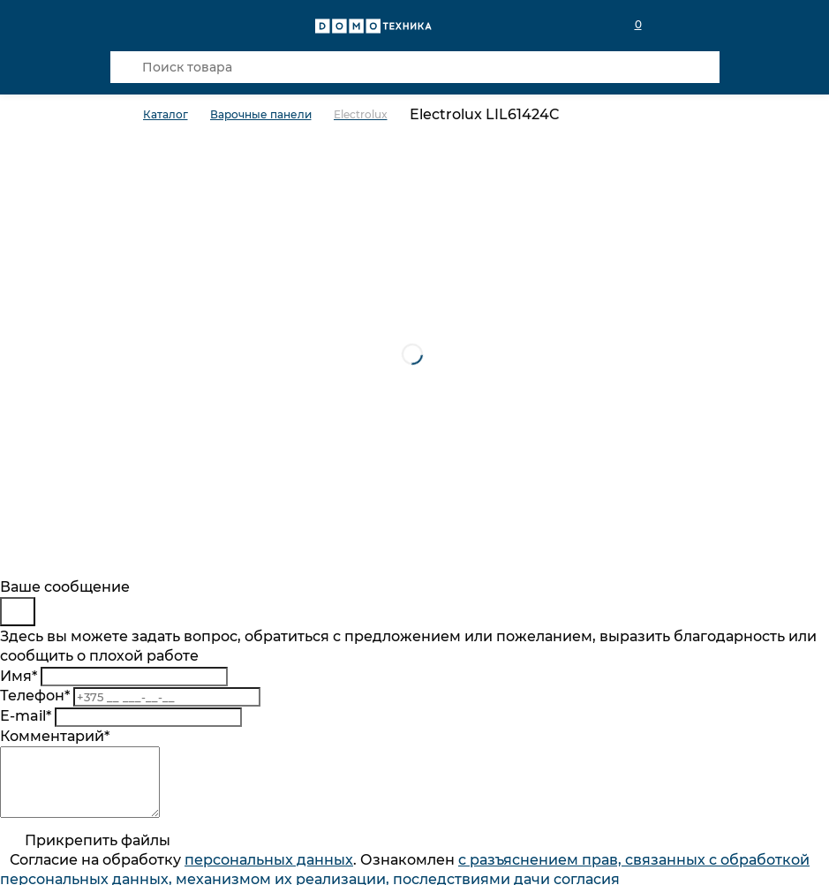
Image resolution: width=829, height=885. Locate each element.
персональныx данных (269, 873)
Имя (18, 676)
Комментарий (54, 736)
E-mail (25, 715)
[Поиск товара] (415, 67)
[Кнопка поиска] (126, 67)
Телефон (35, 695)
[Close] (17, 611)
